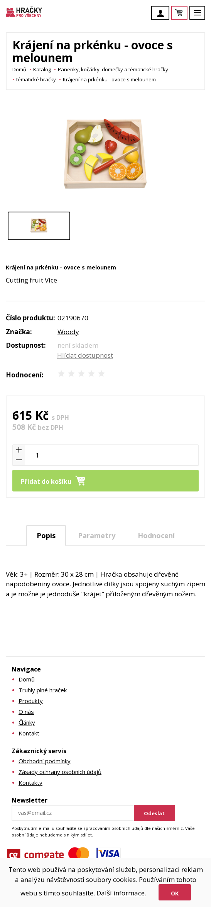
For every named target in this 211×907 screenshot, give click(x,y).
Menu (201, 16)
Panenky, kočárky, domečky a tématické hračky (113, 69)
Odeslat (154, 813)
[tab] (46, 535)
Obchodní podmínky (45, 761)
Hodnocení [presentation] (156, 535)
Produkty (31, 701)
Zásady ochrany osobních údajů (60, 772)
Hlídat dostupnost (85, 355)
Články (27, 722)
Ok (175, 893)
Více (51, 280)
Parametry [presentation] (96, 535)
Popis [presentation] (46, 535)
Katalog (42, 69)
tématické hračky (36, 79)
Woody (68, 331)
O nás (26, 711)
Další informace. (121, 892)
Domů (19, 69)
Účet (162, 13)
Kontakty (30, 782)
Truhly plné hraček (43, 690)
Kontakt (29, 733)
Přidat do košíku (46, 481)
